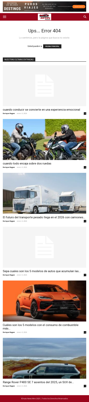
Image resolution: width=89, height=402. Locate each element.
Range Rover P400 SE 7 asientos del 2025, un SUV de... (38, 382)
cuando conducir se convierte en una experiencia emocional (41, 109)
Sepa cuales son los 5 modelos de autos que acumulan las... (42, 271)
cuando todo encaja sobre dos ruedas (27, 163)
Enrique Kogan (9, 113)
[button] (4, 17)
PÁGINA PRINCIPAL (52, 46)
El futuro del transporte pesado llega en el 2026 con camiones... (44, 217)
